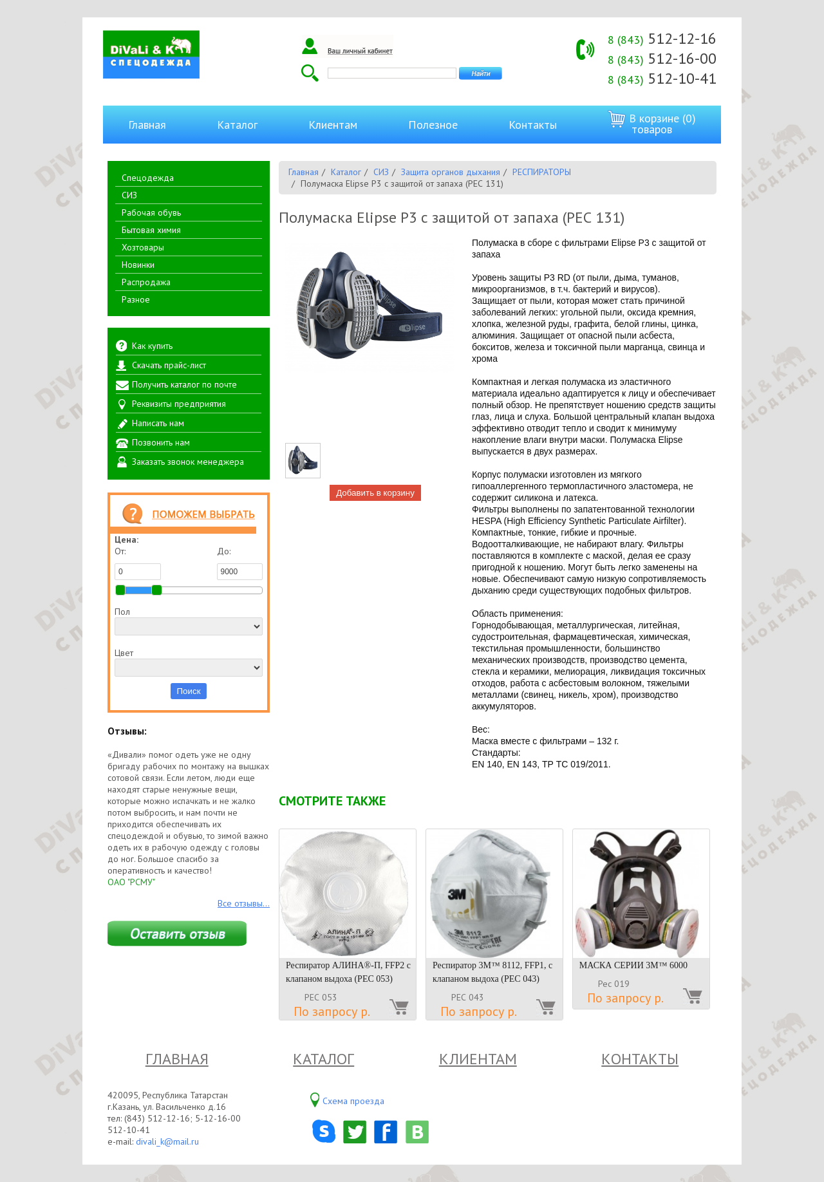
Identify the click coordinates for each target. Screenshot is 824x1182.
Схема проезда (353, 1101)
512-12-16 (662, 38)
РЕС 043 (467, 997)
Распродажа (146, 282)
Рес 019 (614, 984)
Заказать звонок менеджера (188, 461)
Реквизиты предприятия (179, 403)
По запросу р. (332, 1011)
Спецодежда (148, 177)
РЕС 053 (320, 997)
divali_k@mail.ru (167, 1141)
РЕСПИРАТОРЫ (541, 172)
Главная (147, 124)
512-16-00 (662, 58)
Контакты (533, 124)
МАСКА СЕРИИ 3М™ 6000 (633, 965)
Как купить (152, 346)
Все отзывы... (244, 903)
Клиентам (332, 124)
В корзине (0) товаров (652, 123)
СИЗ (129, 195)
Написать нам (158, 423)
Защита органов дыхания (450, 172)
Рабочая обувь (151, 212)
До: (240, 562)
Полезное (433, 124)
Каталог (237, 124)
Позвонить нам (161, 442)
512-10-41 (662, 78)
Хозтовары (143, 247)
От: (138, 562)
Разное (136, 299)
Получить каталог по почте (184, 384)
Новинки (138, 264)
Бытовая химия (151, 230)
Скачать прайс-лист (169, 365)
